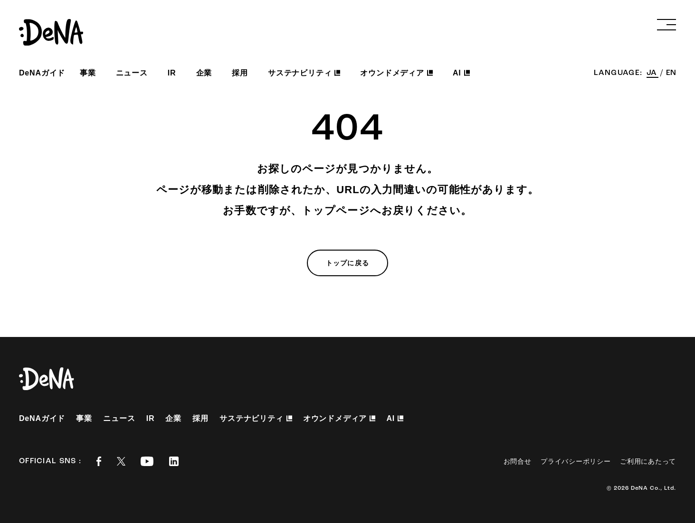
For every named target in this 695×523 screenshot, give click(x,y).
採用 (240, 73)
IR (172, 73)
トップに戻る (347, 263)
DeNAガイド (42, 73)
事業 (88, 73)
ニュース (132, 73)
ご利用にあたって (648, 461)
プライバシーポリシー (575, 461)
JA (652, 73)
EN (671, 73)
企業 (204, 73)
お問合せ (518, 461)
